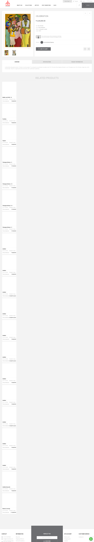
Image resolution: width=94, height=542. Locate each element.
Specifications (47, 61)
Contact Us (81, 537)
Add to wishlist (85, 49)
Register (76, 1)
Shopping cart (67, 538)
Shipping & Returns (20, 538)
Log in (84, 1)
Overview (17, 61)
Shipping (37, 42)
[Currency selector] (67, 1)
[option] (6, 53)
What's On (19, 5)
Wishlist (66, 540)
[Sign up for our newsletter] (47, 537)
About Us (18, 537)
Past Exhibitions (46, 5)
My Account (67, 537)
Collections (28, 5)
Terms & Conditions (20, 540)
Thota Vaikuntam (41, 27)
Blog (55, 5)
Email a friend (88, 49)
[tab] (17, 62)
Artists (37, 5)
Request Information (77, 61)
